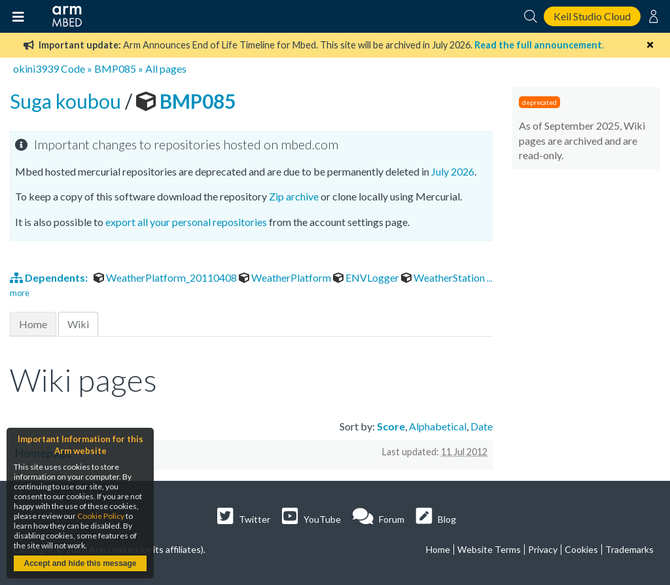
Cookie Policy (100, 516)
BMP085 (115, 68)
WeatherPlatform (286, 277)
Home (33, 324)
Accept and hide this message (80, 563)
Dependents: (50, 277)
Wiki (78, 324)
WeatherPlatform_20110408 (166, 277)
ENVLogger (367, 277)
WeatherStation (444, 277)
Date (481, 426)
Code (73, 68)
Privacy (542, 549)
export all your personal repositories (186, 222)
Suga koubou (67, 101)
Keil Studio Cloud (592, 16)
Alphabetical (438, 426)
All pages (165, 68)
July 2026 (452, 171)
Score (391, 426)
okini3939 (36, 68)
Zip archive (294, 196)
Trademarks (629, 549)
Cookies (581, 549)
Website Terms (489, 549)
